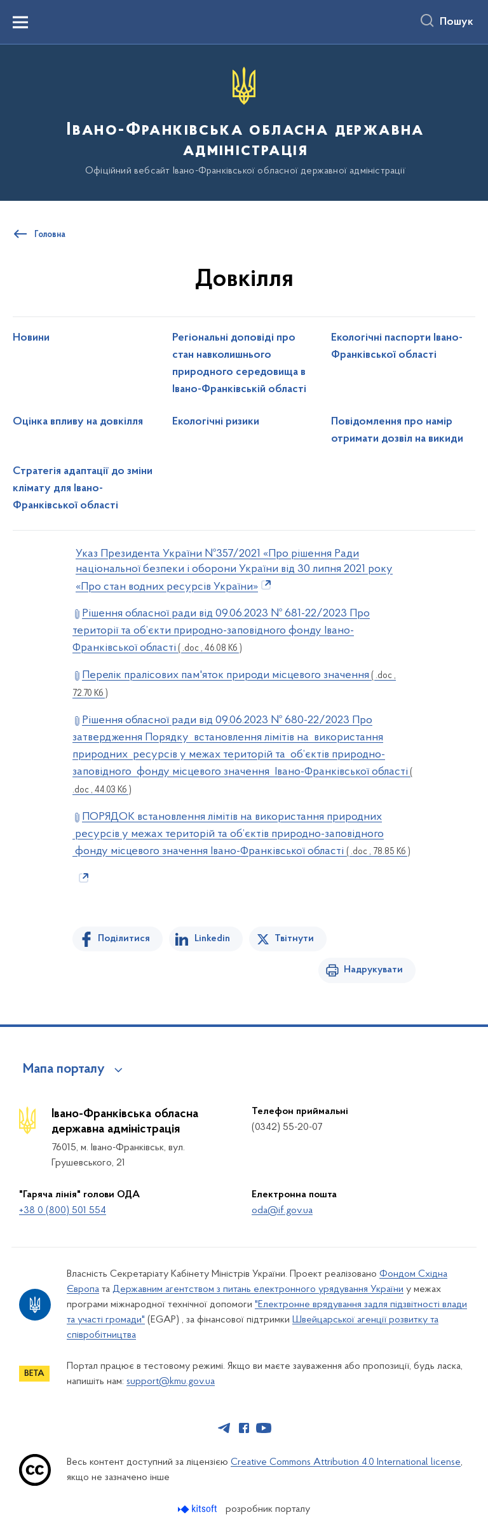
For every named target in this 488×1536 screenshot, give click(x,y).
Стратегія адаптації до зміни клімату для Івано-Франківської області (82, 489)
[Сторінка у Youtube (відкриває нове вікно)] (263, 1428)
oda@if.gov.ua (282, 1211)
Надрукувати (373, 970)
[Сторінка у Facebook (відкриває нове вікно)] (244, 1428)
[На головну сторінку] (244, 122)
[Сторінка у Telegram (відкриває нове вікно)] (224, 1428)
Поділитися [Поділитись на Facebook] (124, 939)
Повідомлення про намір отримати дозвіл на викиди (397, 430)
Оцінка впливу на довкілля (78, 422)
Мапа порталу (64, 1070)
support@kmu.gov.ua (170, 1381)
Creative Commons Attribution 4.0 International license (346, 1462)
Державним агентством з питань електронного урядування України (257, 1289)
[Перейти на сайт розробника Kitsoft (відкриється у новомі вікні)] (198, 1509)
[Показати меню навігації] (20, 22)
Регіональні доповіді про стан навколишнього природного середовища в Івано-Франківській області (239, 363)
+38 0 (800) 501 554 (62, 1211)
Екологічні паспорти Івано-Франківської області (397, 346)
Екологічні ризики (215, 422)
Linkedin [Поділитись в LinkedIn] (212, 939)
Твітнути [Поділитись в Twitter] (294, 939)
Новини (31, 338)
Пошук (456, 22)
